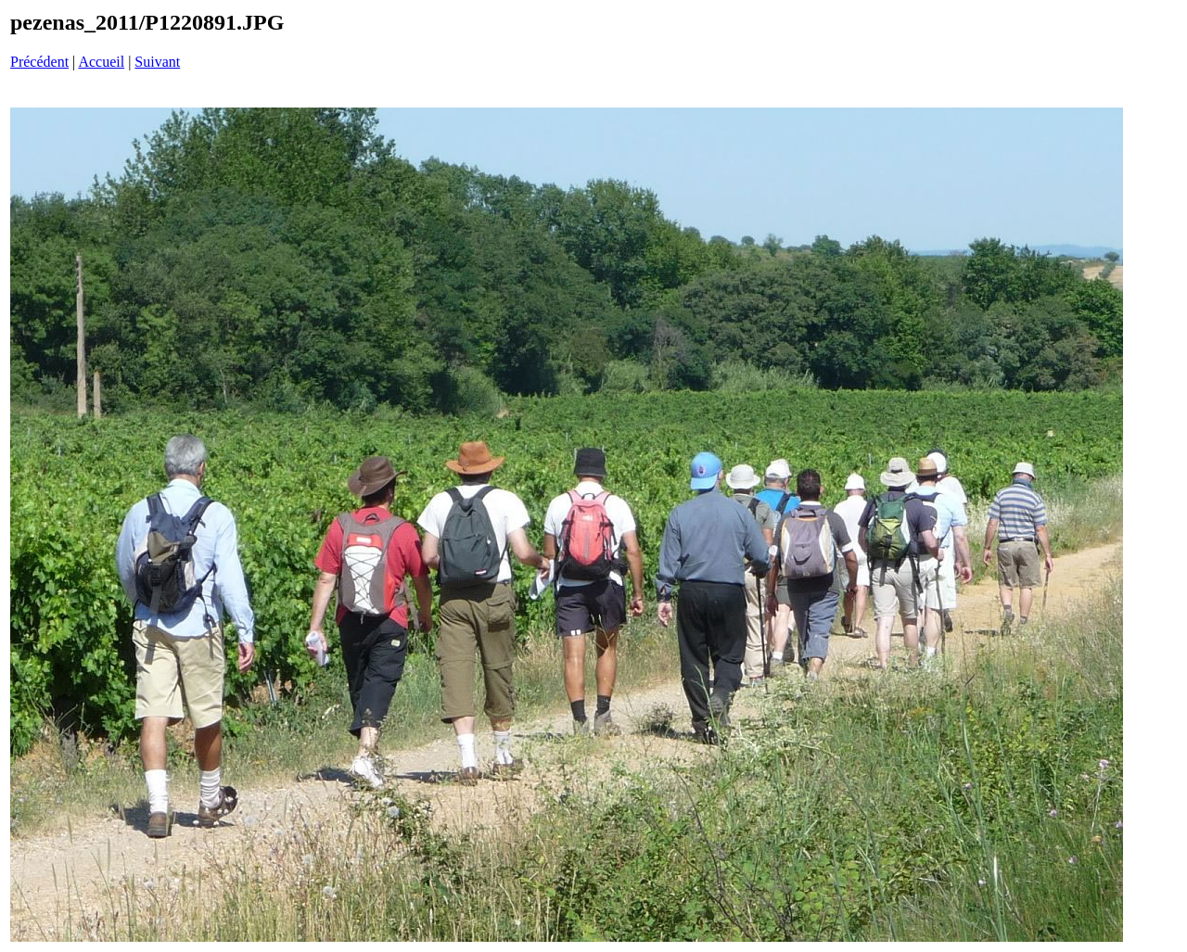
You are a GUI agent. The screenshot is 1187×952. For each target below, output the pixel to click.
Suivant (157, 62)
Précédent (39, 62)
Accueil (101, 62)
